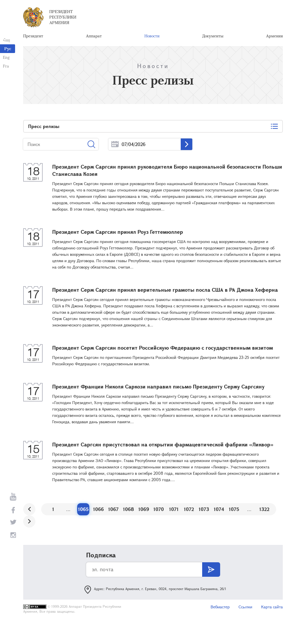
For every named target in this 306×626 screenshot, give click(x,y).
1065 (83, 510)
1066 (98, 510)
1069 (143, 510)
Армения (274, 36)
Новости (152, 36)
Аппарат (94, 36)
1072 (189, 510)
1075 (234, 510)
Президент (33, 36)
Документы (212, 36)
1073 (204, 510)
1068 (128, 510)
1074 (219, 510)
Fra (6, 66)
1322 (264, 510)
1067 (113, 510)
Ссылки (245, 607)
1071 (174, 510)
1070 (158, 510)
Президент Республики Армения (62, 17)
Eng (6, 57)
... (115, 145)
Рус (7, 48)
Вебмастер (220, 607)
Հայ (6, 40)
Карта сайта (272, 607)
